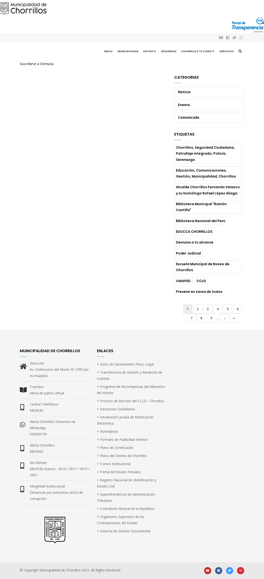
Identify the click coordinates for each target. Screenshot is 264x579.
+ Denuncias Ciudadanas (116, 409)
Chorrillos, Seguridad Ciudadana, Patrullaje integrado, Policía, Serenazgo (205, 153)
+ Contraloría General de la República (125, 508)
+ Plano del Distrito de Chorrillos (122, 455)
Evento (184, 104)
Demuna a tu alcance (194, 242)
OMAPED (183, 281)
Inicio (108, 51)
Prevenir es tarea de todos (199, 291)
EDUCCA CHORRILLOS (194, 231)
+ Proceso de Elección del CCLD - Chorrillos (130, 401)
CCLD (201, 281)
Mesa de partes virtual (47, 393)
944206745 (38, 434)
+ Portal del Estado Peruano (119, 472)
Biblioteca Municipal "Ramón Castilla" (201, 207)
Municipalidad (127, 51)
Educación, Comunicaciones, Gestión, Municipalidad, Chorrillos (206, 173)
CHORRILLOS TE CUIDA (198, 51)
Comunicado (188, 117)
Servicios (226, 51)
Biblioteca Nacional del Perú (200, 220)
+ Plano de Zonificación (115, 447)
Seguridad (168, 51)
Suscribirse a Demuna (36, 63)
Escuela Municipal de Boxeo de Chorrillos (202, 267)
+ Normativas (107, 431)
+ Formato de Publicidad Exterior (122, 439)
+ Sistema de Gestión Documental (123, 531)
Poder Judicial (188, 253)
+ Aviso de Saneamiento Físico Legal (125, 364)
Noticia (184, 92)
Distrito (149, 51)
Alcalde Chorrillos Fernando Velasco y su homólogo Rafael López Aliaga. (208, 190)
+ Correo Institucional (113, 464)
